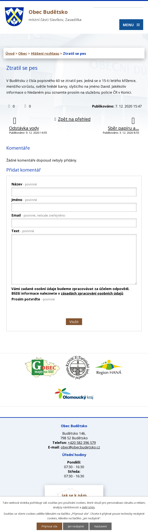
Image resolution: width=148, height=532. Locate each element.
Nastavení (100, 526)
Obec (22, 53)
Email (38, 215)
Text (22, 230)
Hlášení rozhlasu (45, 53)
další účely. (88, 507)
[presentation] (40, 310)
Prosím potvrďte (33, 299)
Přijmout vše (49, 526)
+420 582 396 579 (82, 442)
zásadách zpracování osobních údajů (92, 293)
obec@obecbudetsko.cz (80, 447)
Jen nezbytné (76, 526)
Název (24, 184)
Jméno (24, 199)
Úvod (9, 53)
